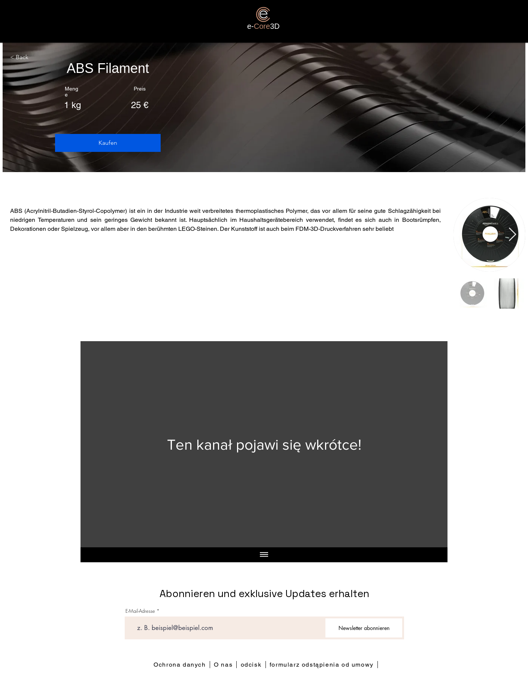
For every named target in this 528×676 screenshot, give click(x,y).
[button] (108, 143)
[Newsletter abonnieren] (364, 628)
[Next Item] (512, 234)
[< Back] (21, 57)
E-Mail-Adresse (140, 611)
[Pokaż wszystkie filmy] (264, 554)
